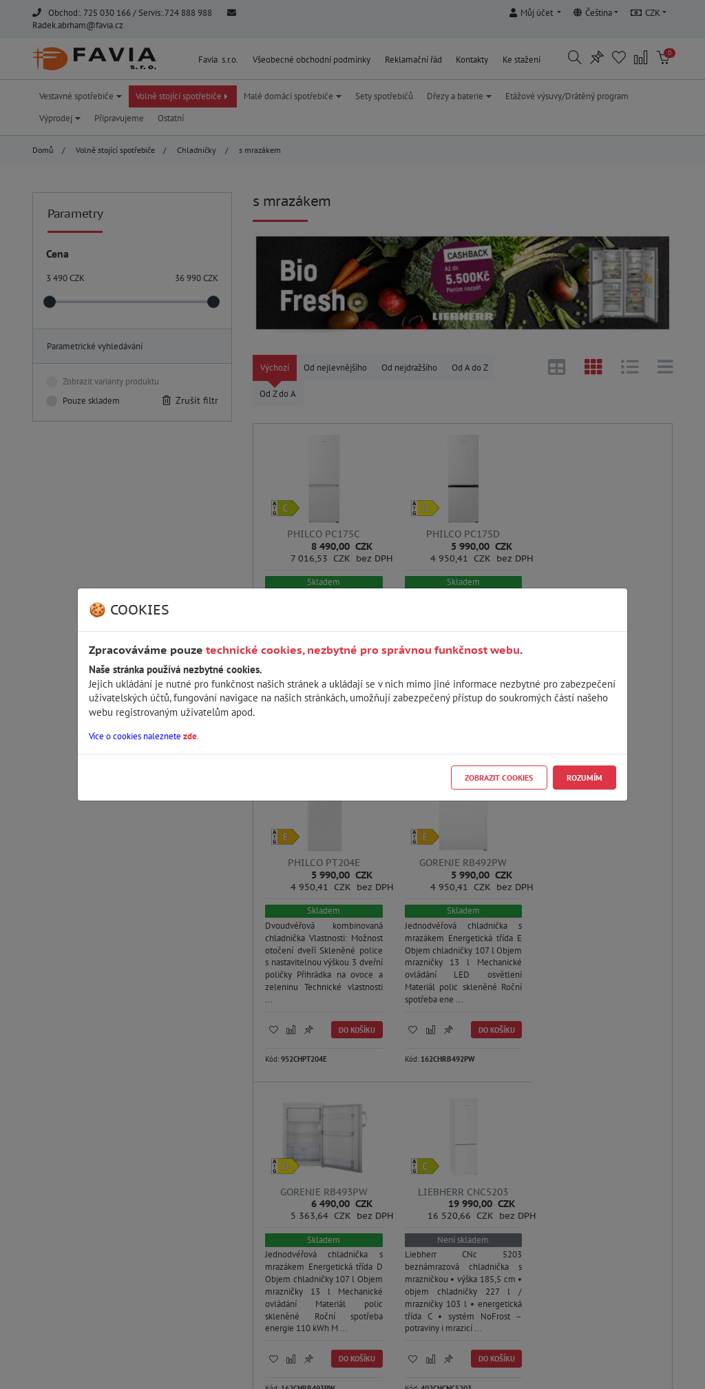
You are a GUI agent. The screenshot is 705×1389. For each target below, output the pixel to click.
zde (190, 736)
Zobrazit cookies (499, 777)
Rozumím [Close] (584, 777)
